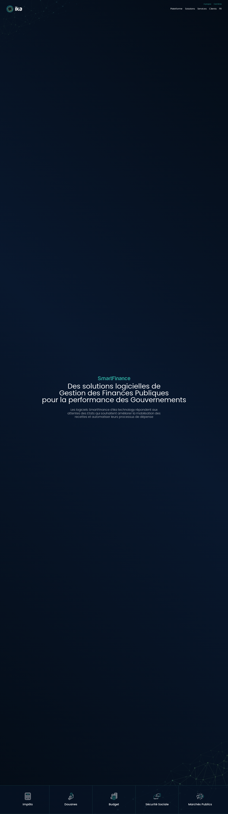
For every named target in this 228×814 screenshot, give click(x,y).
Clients (213, 9)
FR (220, 9)
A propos (207, 4)
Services (202, 9)
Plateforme (176, 9)
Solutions (190, 9)
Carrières (218, 4)
